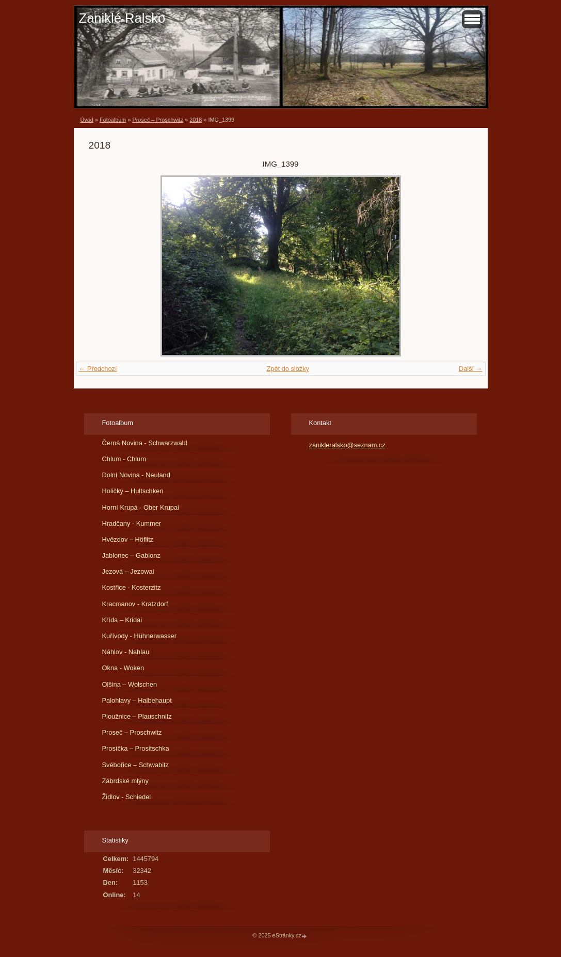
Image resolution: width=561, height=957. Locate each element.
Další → (471, 368)
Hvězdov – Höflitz (128, 539)
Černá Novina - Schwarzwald (144, 443)
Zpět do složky (287, 368)
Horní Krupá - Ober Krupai (140, 507)
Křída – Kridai (122, 620)
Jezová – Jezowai (128, 571)
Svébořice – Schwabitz (135, 765)
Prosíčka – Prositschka (135, 748)
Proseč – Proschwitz (157, 120)
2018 (195, 120)
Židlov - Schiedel (126, 797)
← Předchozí (98, 368)
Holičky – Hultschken (133, 491)
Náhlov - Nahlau (126, 652)
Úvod (87, 120)
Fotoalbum (113, 120)
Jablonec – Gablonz (131, 555)
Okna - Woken (123, 668)
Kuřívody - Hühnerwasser (139, 636)
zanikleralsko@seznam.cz (347, 445)
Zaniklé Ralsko (122, 18)
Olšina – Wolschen (129, 684)
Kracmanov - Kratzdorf (135, 604)
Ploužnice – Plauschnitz (137, 716)
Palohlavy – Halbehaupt (137, 700)
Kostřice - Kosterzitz (131, 587)
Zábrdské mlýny (125, 781)
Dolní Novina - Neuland (136, 475)
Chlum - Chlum (124, 459)
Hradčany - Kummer (132, 523)
